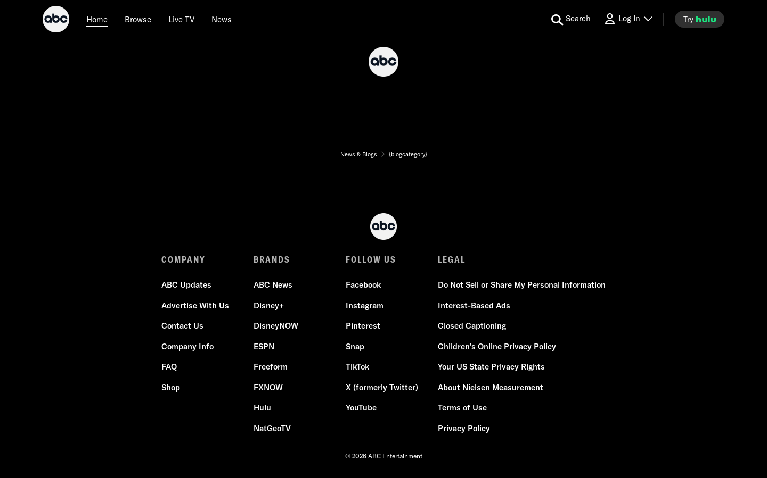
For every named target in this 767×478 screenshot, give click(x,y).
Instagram (365, 305)
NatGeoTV (272, 428)
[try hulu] (699, 19)
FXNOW (268, 387)
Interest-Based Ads (474, 305)
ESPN (264, 346)
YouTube (361, 407)
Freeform (271, 367)
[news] (221, 19)
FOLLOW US (371, 259)
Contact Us (182, 326)
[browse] (138, 19)
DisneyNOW (276, 326)
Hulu (262, 407)
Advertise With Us (195, 305)
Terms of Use (462, 407)
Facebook (363, 285)
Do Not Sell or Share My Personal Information (522, 285)
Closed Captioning (472, 326)
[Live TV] (181, 19)
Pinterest (363, 326)
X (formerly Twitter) (382, 387)
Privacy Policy (464, 428)
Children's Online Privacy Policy (497, 346)
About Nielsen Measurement (490, 387)
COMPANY (183, 259)
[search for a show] (571, 19)
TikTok (357, 367)
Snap (355, 346)
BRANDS (272, 259)
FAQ (169, 367)
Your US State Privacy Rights (491, 367)
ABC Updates (186, 285)
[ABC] (56, 21)
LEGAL (452, 259)
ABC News (273, 285)
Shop (170, 387)
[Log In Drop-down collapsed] (627, 19)
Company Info (187, 346)
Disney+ (269, 305)
